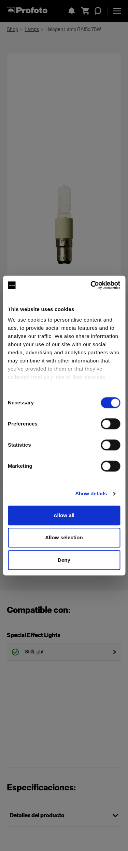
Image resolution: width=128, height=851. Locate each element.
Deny (64, 560)
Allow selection (64, 537)
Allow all (64, 515)
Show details (91, 493)
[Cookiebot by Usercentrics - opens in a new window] (91, 285)
